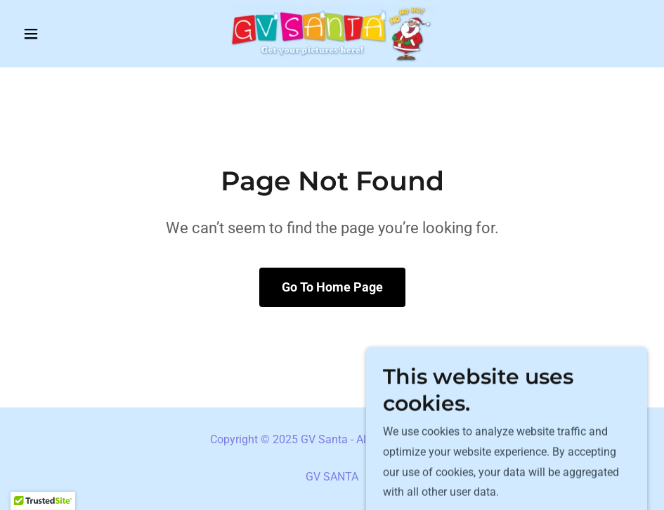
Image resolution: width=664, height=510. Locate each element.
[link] (332, 34)
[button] (64, 34)
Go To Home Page (332, 287)
